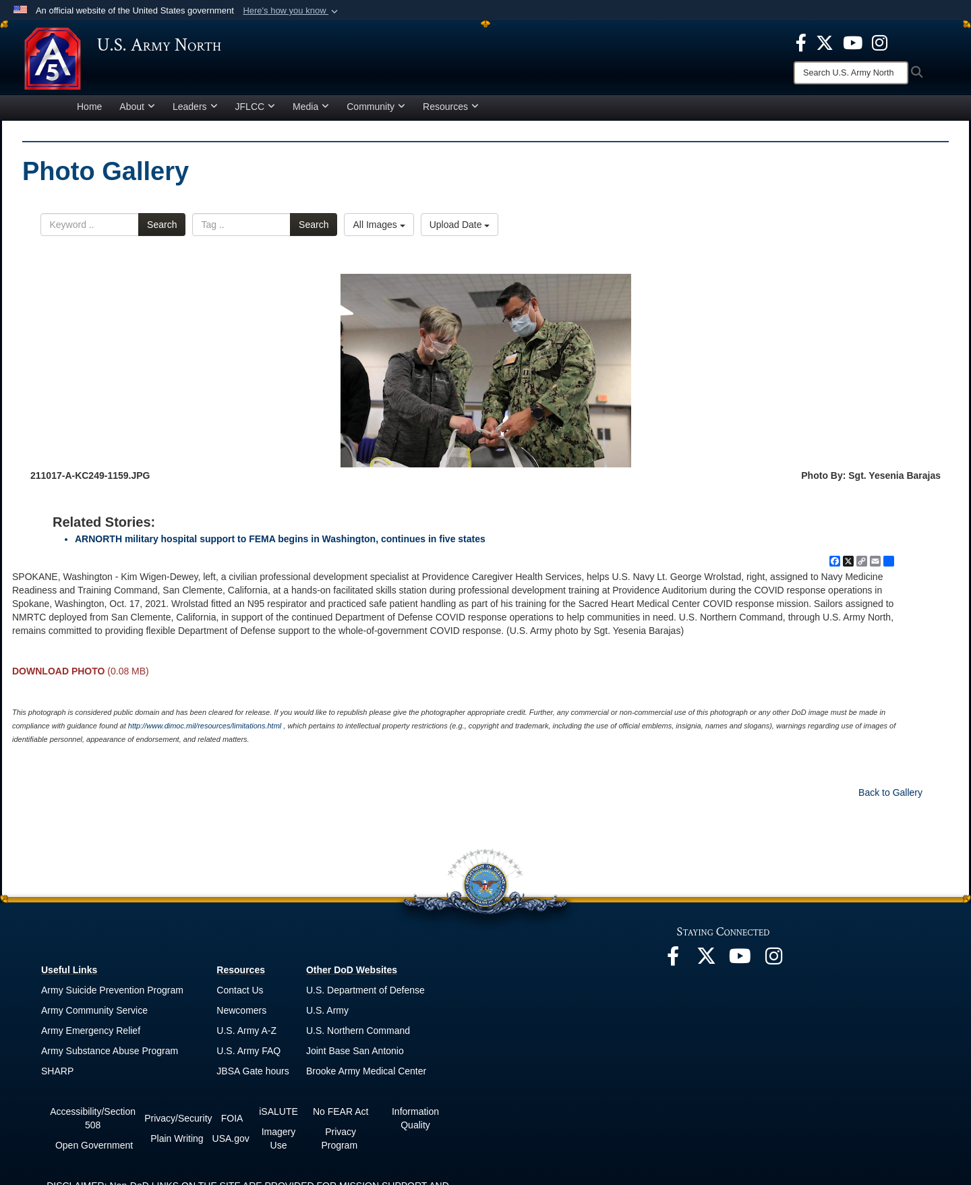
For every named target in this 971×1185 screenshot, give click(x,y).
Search (162, 229)
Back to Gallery (890, 796)
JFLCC (255, 110)
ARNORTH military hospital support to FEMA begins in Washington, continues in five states (280, 543)
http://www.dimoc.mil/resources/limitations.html (204, 730)
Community (376, 110)
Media (311, 110)
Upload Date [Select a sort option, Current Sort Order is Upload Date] (460, 229)
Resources (451, 110)
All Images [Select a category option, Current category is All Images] (379, 229)
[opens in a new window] (801, 41)
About (137, 110)
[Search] (851, 72)
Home (89, 110)
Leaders (195, 110)
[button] (292, 11)
